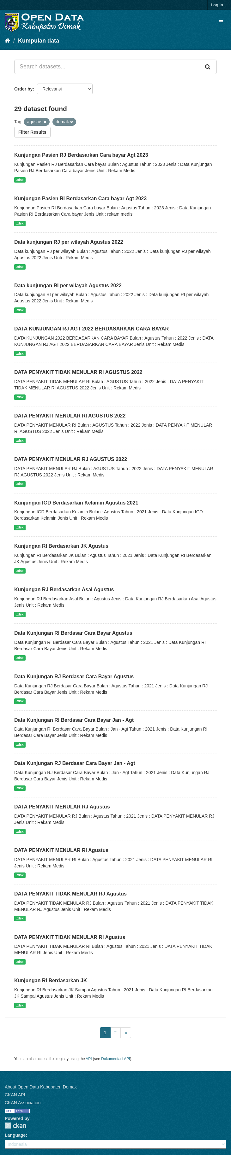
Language (15, 1135)
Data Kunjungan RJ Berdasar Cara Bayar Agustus (74, 676)
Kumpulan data (38, 41)
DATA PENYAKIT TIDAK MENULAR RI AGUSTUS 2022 (78, 372)
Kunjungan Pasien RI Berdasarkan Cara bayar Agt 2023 (80, 198)
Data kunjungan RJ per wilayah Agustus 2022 (68, 242)
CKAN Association (23, 1102)
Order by (23, 88)
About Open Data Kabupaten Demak (41, 1086)
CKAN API (15, 1094)
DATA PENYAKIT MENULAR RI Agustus (61, 850)
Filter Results (32, 132)
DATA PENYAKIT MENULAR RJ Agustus (62, 806)
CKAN (15, 1125)
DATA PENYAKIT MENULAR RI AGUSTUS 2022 (69, 415)
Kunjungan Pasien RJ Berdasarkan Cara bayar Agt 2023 (81, 155)
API (89, 1059)
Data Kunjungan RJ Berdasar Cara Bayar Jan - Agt (74, 763)
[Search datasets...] (107, 67)
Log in (217, 5)
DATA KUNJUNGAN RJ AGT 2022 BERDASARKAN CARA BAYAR (91, 328)
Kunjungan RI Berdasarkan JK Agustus (61, 546)
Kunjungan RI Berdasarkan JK (50, 980)
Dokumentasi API (115, 1059)
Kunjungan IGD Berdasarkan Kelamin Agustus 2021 (76, 502)
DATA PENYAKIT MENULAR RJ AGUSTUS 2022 (70, 459)
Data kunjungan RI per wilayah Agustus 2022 (68, 285)
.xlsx (19, 180)
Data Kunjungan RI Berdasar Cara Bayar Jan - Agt (74, 720)
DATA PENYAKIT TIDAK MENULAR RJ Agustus (70, 893)
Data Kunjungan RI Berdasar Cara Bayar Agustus (73, 633)
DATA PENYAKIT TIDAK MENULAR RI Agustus (69, 937)
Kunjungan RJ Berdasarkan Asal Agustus (64, 589)
